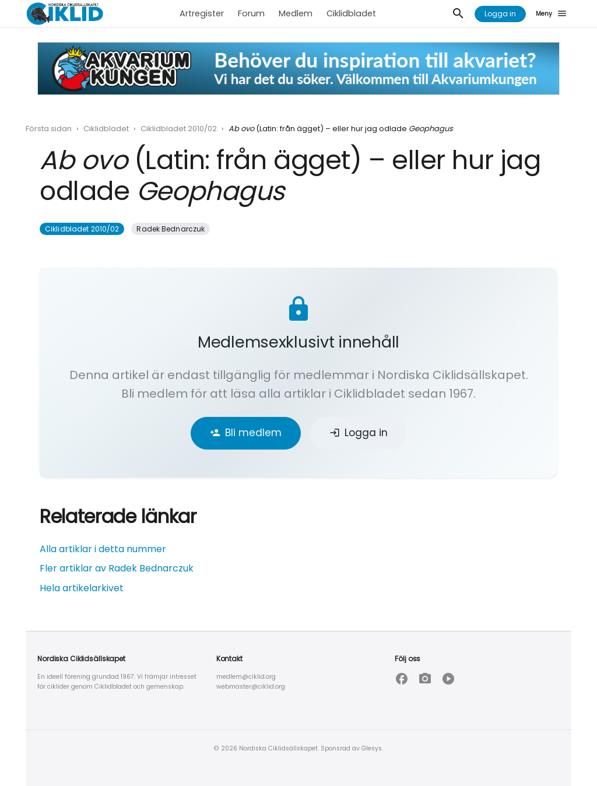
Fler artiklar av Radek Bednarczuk (117, 568)
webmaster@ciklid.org (250, 686)
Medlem (295, 13)
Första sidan (49, 128)
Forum (251, 13)
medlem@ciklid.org (246, 676)
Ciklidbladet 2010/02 (179, 128)
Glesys (371, 748)
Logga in (500, 14)
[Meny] (553, 14)
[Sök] (458, 14)
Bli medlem (246, 433)
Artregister (202, 13)
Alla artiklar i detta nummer (103, 549)
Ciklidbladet (351, 13)
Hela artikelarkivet (82, 588)
